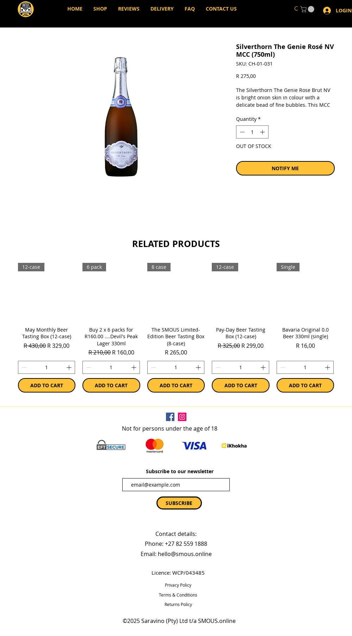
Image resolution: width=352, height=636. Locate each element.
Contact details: (176, 534)
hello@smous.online (185, 554)
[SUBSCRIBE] (179, 503)
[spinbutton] (47, 367)
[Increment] (69, 367)
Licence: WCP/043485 (178, 572)
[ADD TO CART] (47, 385)
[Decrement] (23, 367)
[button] (308, 9)
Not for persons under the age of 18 (169, 428)
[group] (176, 328)
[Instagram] (182, 417)
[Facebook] (170, 417)
